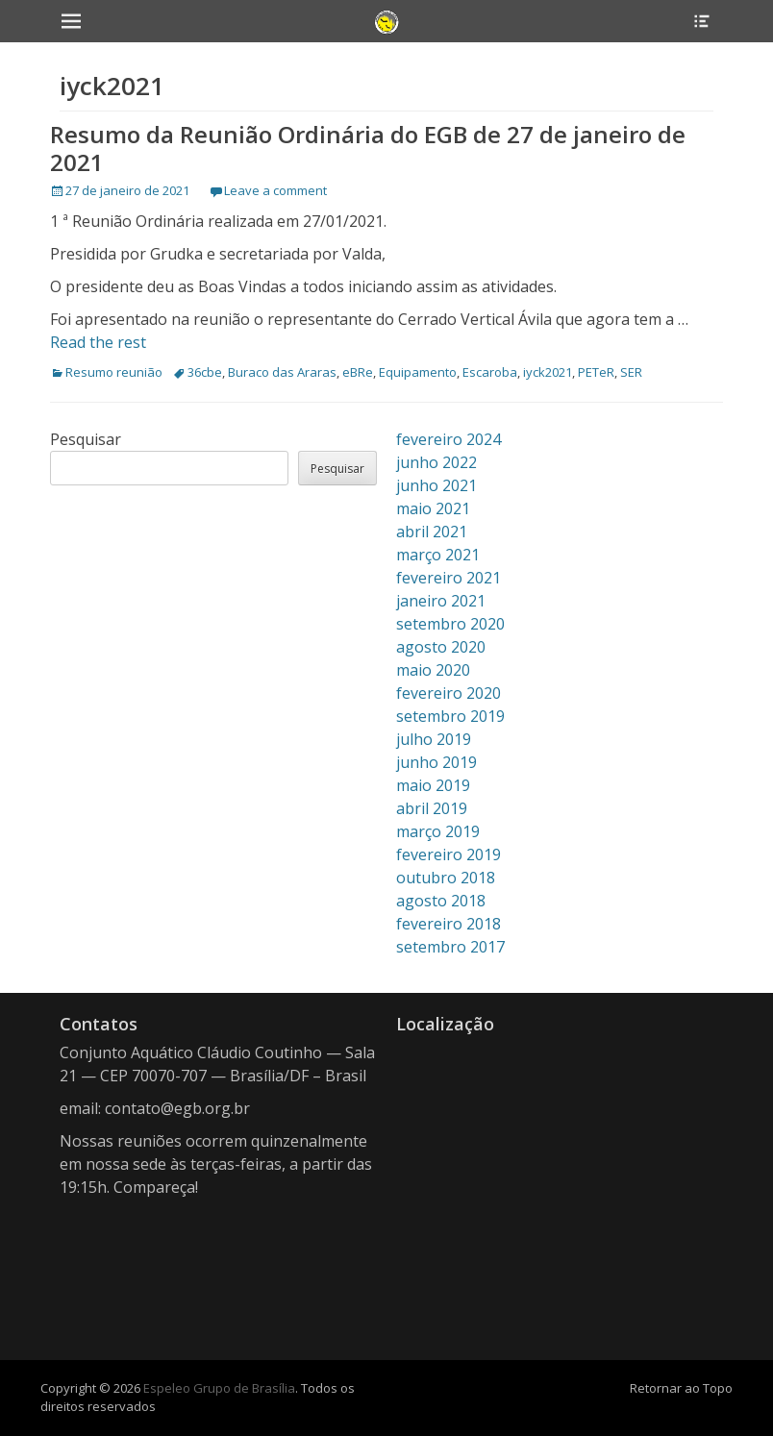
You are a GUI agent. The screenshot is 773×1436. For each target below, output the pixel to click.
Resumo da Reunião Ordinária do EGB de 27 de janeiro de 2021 (368, 148)
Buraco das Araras (282, 372)
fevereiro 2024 (448, 439)
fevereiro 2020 (448, 693)
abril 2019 (431, 808)
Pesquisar (85, 439)
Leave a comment (275, 190)
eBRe (357, 372)
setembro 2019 (450, 716)
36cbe (204, 372)
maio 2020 (433, 670)
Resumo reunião (113, 372)
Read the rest (98, 342)
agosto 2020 (441, 646)
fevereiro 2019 (448, 854)
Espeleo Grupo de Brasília (219, 1388)
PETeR (596, 372)
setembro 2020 (450, 623)
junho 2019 (436, 762)
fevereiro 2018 (448, 923)
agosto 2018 (441, 900)
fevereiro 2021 (448, 577)
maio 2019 (433, 785)
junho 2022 (436, 462)
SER (631, 372)
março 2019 (438, 831)
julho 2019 (433, 739)
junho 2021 (436, 485)
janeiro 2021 (441, 600)
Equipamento (418, 372)
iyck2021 (547, 372)
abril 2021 (431, 531)
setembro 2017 (450, 946)
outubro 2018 (445, 877)
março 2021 (438, 554)
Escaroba (489, 372)
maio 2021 (433, 508)
